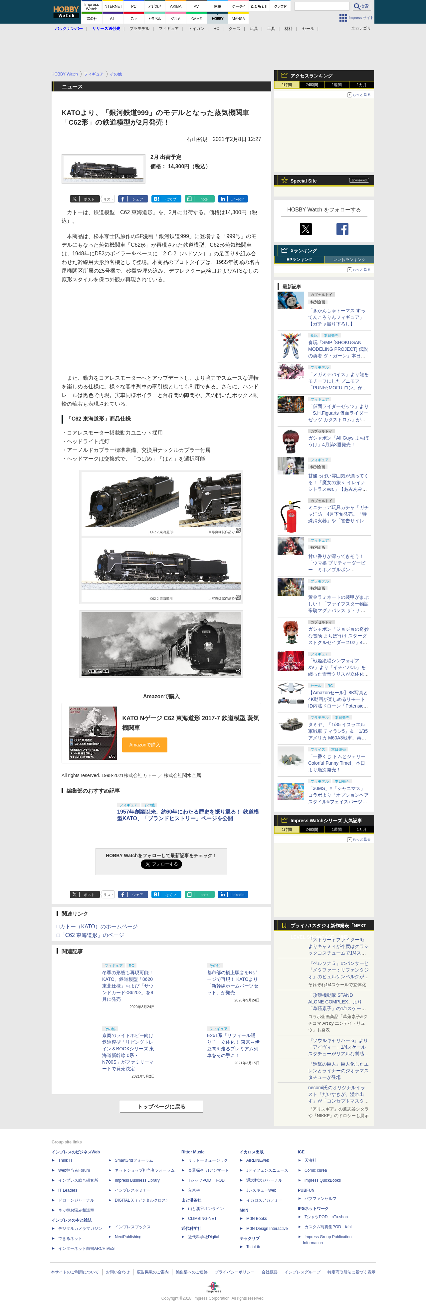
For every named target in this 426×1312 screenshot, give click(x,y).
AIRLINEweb (257, 1160)
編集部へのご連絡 (192, 1272)
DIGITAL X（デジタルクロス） (142, 1200)
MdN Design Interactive (267, 1228)
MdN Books (256, 1218)
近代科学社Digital (203, 1237)
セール (308, 28)
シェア (137, 199)
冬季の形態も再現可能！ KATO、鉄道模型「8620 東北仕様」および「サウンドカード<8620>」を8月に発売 (127, 986)
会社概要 (270, 1272)
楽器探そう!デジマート (208, 1170)
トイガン (196, 28)
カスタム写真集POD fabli (328, 1227)
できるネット (70, 1238)
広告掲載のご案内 (153, 1272)
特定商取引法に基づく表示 (351, 1272)
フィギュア (169, 28)
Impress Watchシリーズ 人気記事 (326, 820)
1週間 (337, 84)
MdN (244, 1210)
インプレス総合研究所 (78, 1180)
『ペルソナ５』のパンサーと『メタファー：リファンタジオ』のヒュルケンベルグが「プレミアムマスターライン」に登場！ (338, 976)
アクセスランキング (311, 75)
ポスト (89, 199)
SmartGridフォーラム (134, 1160)
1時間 (287, 84)
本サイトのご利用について (75, 1272)
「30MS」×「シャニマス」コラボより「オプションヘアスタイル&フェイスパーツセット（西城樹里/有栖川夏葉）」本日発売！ (338, 802)
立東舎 (194, 1190)
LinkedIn (238, 199)
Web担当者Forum (74, 1170)
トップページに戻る (161, 1107)
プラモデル (139, 28)
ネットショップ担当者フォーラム (145, 1170)
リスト (108, 199)
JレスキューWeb (261, 1190)
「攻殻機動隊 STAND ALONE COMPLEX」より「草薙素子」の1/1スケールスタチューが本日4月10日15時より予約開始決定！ (338, 1008)
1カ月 (362, 84)
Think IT (65, 1160)
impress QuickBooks (323, 1180)
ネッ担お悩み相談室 (76, 1210)
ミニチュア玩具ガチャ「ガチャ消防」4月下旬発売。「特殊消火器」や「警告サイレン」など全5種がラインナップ (338, 521)
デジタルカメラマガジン (80, 1228)
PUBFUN (306, 1190)
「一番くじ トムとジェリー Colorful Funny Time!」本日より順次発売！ (336, 763)
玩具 (254, 28)
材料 (289, 28)
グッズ (235, 28)
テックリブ (250, 1238)
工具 (271, 28)
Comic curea (316, 1170)
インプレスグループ (302, 1272)
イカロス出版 (252, 1152)
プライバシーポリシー (235, 1272)
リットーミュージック (208, 1160)
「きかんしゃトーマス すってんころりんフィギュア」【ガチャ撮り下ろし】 (336, 317)
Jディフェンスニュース (267, 1170)
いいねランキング (349, 259)
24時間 (312, 84)
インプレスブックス (133, 1227)
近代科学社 (191, 1228)
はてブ (170, 199)
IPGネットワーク (313, 1208)
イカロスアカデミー (264, 1200)
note (204, 199)
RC (216, 28)
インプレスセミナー (133, 1190)
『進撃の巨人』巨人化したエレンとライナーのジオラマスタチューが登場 (338, 1070)
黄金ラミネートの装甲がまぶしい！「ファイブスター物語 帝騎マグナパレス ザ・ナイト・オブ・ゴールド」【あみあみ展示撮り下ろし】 (338, 610)
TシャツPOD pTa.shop (326, 1217)
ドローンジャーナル (76, 1200)
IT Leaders (67, 1190)
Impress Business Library (137, 1180)
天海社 (311, 1160)
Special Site (304, 181)
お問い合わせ (118, 1272)
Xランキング (304, 250)
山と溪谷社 (191, 1200)
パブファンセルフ (320, 1198)
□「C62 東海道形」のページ (90, 935)
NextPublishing (128, 1237)
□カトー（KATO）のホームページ (97, 926)
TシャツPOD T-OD (206, 1180)
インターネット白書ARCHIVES (86, 1248)
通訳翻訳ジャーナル (264, 1180)
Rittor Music (192, 1152)
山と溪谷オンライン (206, 1208)
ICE (301, 1152)
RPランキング (299, 259)
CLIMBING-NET (202, 1218)
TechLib (253, 1247)
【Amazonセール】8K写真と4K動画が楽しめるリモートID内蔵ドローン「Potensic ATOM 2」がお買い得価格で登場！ (338, 706)
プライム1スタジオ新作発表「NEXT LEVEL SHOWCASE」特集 (328, 927)
